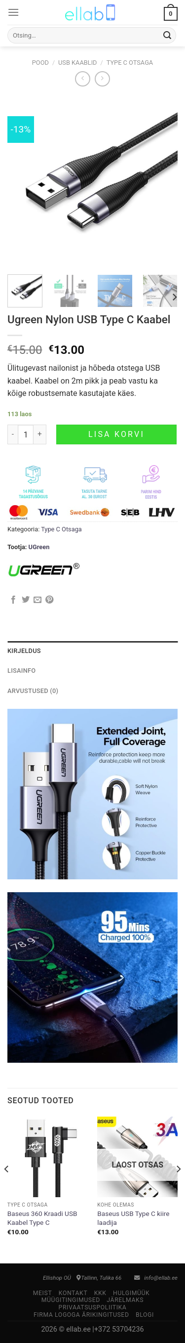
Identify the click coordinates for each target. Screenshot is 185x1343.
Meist (42, 1293)
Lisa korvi (116, 434)
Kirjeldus (24, 650)
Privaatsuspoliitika (93, 1307)
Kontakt (73, 1293)
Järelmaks (125, 1300)
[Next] (174, 297)
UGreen (39, 547)
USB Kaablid (77, 62)
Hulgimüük (131, 1293)
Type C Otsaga (130, 62)
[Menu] (13, 12)
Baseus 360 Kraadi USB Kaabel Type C (42, 1218)
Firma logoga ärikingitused (81, 1314)
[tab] (92, 651)
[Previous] (7, 1189)
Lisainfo (21, 670)
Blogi (145, 1314)
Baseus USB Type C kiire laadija (133, 1218)
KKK (100, 1293)
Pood (40, 62)
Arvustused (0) (32, 690)
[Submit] (167, 35)
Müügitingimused (70, 1300)
